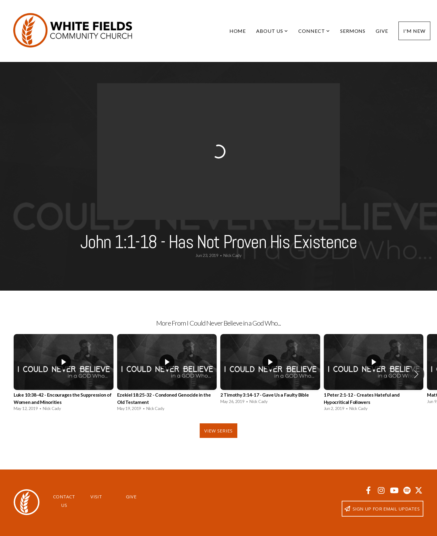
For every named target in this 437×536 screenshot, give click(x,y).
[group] (63, 374)
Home (237, 31)
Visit (96, 496)
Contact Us (64, 500)
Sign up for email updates (382, 509)
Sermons (353, 31)
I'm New (414, 31)
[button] (416, 374)
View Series (218, 431)
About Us (272, 31)
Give (382, 31)
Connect (314, 31)
